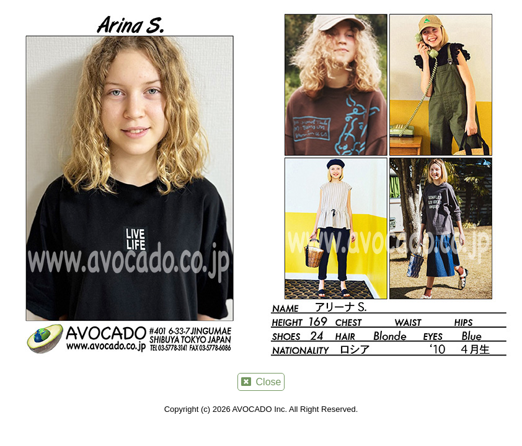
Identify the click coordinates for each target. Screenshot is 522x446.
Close (261, 382)
